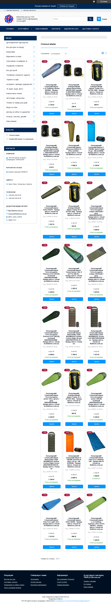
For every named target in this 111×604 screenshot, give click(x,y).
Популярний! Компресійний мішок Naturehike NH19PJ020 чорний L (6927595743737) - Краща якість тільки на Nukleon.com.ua (51, 151)
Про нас (9, 35)
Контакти (56, 29)
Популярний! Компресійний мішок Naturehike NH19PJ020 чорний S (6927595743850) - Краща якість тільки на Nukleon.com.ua (74, 90)
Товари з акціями (90, 581)
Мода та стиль (11, 107)
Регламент (32, 35)
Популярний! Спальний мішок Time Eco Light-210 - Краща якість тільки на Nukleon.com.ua (51, 521)
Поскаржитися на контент (63, 601)
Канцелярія (10, 52)
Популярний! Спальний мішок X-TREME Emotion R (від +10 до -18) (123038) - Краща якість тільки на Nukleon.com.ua (74, 461)
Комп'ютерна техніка (14, 93)
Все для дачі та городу (15, 47)
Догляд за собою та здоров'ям (18, 112)
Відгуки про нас (71, 29)
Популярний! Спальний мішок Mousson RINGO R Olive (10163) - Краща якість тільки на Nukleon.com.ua (74, 150)
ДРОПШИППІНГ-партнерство (17, 43)
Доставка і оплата (90, 29)
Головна (10, 29)
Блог (19, 35)
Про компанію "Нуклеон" (65, 579)
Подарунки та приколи (14, 66)
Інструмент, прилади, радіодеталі (19, 84)
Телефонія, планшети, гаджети (18, 75)
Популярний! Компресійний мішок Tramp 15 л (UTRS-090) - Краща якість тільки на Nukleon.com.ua (96, 89)
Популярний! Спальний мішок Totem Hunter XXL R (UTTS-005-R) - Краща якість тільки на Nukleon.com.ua (74, 273)
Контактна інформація (38, 585)
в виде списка (106, 53)
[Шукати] (90, 19)
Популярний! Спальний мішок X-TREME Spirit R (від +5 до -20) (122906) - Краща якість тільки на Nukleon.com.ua (96, 150)
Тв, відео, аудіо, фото (14, 89)
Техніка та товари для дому (16, 103)
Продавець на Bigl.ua (55, 599)
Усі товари (87, 584)
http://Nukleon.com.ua (15, 210)
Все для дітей (11, 70)
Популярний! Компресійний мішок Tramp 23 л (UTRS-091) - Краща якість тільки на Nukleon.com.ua (74, 398)
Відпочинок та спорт (14, 56)
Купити (51, 113)
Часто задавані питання (12, 588)
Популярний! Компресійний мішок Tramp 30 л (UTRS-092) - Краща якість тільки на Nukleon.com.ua (74, 210)
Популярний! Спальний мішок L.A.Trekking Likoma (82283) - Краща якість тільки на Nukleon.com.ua (51, 89)
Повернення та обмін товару (14, 585)
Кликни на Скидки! (67, 6)
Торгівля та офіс (12, 80)
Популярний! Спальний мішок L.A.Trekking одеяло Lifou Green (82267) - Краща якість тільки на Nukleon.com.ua (96, 523)
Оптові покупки (36, 582)
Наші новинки (41, 29)
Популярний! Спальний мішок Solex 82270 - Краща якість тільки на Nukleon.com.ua (51, 209)
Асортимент (23, 29)
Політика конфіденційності (81, 601)
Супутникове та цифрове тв (16, 61)
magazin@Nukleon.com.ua (17, 213)
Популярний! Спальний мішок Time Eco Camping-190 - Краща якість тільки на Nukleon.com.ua (96, 460)
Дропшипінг (35, 579)
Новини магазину (63, 585)
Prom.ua (66, 597)
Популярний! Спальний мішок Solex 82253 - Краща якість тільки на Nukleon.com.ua (74, 521)
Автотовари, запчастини (15, 98)
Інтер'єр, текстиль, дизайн (16, 117)
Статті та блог (62, 582)
